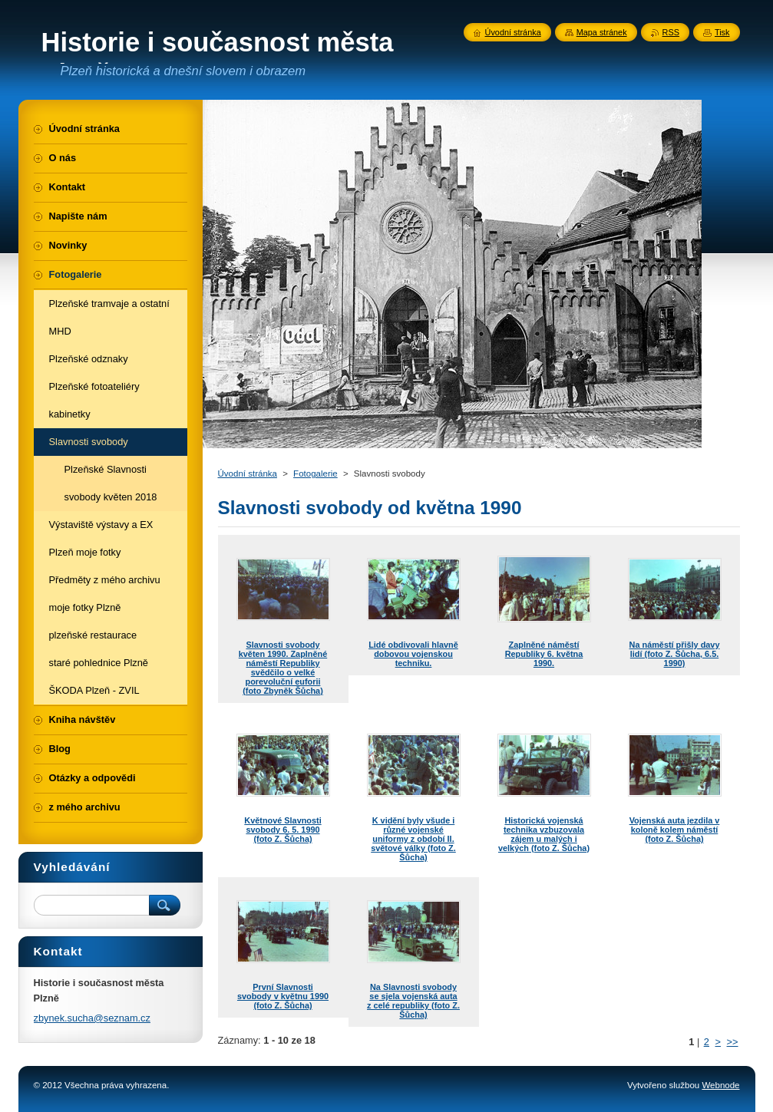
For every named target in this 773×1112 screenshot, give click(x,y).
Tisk (722, 32)
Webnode (720, 1085)
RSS (670, 32)
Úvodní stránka (247, 473)
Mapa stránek (601, 32)
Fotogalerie (315, 473)
